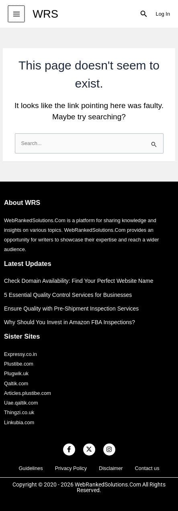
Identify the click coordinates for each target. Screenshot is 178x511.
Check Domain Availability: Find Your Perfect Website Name (78, 281)
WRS (44, 14)
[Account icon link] (163, 14)
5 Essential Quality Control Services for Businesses (68, 295)
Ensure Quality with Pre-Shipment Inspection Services (71, 308)
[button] (143, 14)
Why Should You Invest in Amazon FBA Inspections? (69, 322)
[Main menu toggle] (16, 14)
